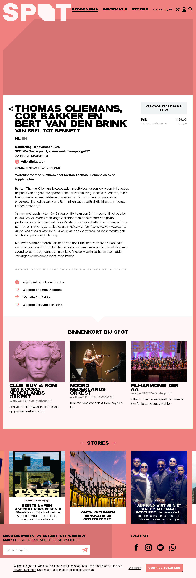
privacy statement (24, 570)
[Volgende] (114, 443)
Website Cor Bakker (37, 297)
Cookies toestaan (164, 568)
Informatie (115, 9)
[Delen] (11, 109)
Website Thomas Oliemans (42, 290)
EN (24, 138)
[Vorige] (82, 443)
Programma (85, 9)
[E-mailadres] (46, 550)
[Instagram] (148, 548)
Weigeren (135, 568)
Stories (140, 9)
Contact (157, 9)
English (168, 9)
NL (17, 138)
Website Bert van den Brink (42, 305)
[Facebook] (136, 548)
